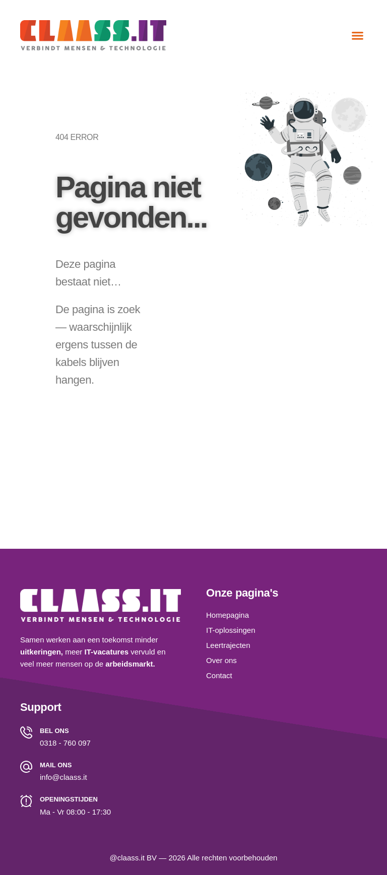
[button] (357, 35)
